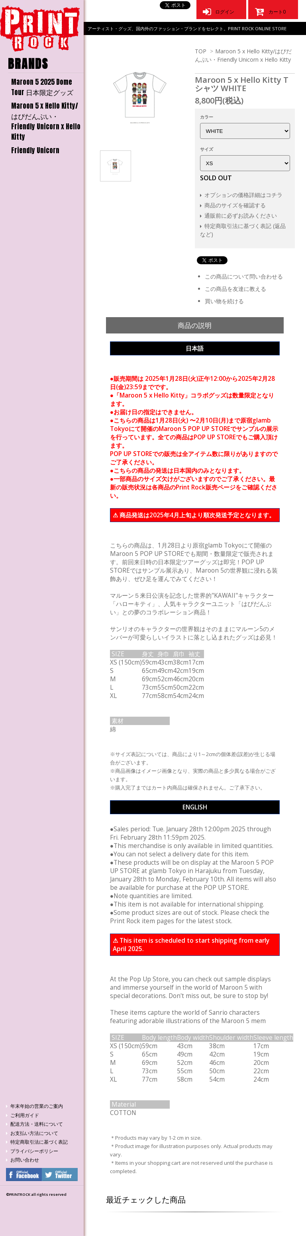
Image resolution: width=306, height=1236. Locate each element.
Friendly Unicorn (35, 150)
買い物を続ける (224, 301)
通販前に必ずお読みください (240, 215)
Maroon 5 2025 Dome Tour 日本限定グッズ (42, 87)
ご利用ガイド (24, 1115)
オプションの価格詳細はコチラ (243, 195)
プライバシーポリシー (34, 1151)
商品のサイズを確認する (235, 205)
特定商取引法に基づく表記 (39, 1142)
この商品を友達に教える (235, 288)
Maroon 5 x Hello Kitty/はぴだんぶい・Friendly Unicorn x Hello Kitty (45, 121)
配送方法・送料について (36, 1124)
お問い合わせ (24, 1159)
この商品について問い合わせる (244, 276)
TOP (200, 51)
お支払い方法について (34, 1133)
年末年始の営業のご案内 (36, 1106)
